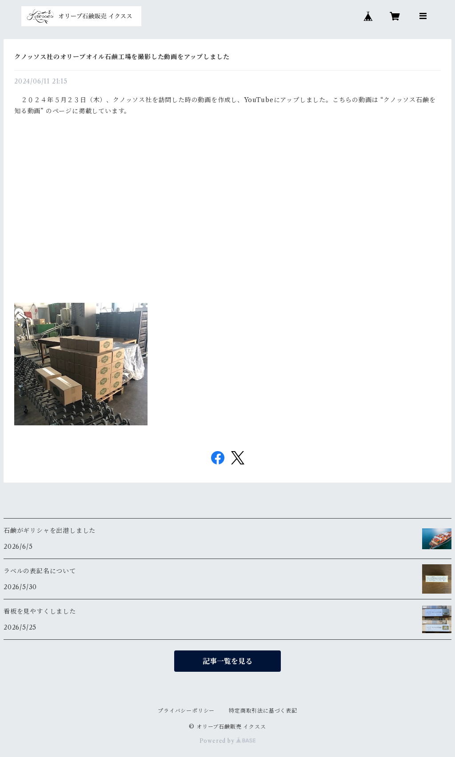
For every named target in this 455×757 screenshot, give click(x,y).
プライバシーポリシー (186, 710)
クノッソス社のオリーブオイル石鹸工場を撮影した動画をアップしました (121, 57)
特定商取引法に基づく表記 (263, 710)
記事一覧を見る (227, 661)
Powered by (228, 740)
